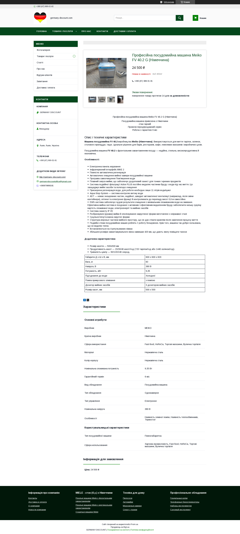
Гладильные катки (179, 498)
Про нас (86, 31)
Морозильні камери (132, 506)
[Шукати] (179, 18)
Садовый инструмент (180, 509)
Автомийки (128, 502)
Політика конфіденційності (142, 530)
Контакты (32, 498)
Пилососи (127, 498)
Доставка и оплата (37, 502)
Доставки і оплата (125, 31)
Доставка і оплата (46, 87)
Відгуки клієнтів (44, 75)
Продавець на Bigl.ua (120, 527)
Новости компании (37, 509)
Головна (41, 31)
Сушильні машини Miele (87, 512)
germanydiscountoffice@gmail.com (55, 181)
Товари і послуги (62, 31)
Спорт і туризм (130, 509)
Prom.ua (134, 524)
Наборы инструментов (181, 506)
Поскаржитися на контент (118, 530)
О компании (34, 506)
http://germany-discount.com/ (52, 177)
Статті (40, 62)
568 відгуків (169, 2)
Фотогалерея (43, 50)
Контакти (102, 31)
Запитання (42, 81)
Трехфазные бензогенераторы (184, 502)
